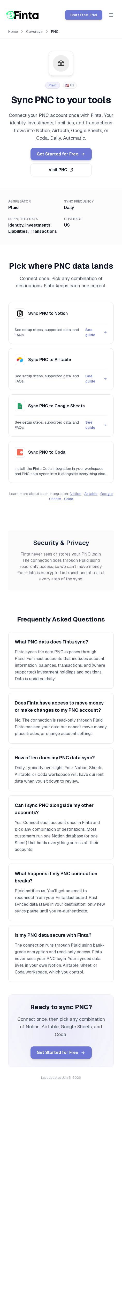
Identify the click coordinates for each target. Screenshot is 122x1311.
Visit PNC (61, 169)
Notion (75, 494)
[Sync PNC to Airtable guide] (61, 369)
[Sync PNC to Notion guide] (61, 323)
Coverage (34, 31)
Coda (68, 499)
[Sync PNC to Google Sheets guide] (61, 415)
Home (13, 31)
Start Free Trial (83, 15)
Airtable (90, 494)
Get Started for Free (61, 154)
